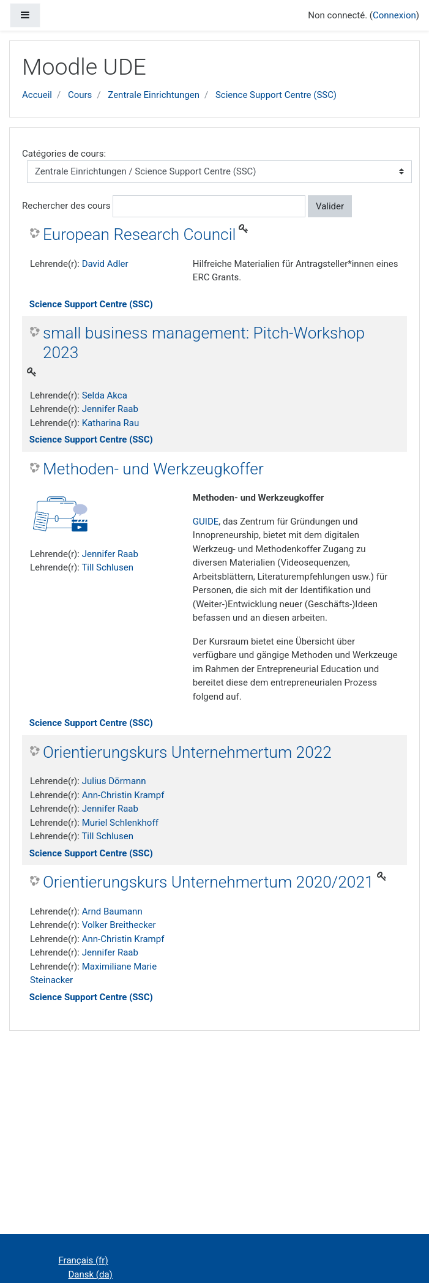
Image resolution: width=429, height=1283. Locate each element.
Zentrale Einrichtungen (154, 94)
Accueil (37, 94)
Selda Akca (104, 395)
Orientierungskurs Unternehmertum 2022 (187, 752)
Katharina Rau (110, 422)
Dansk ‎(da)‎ (91, 1274)
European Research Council (139, 234)
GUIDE (205, 521)
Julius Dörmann (114, 781)
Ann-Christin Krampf (123, 795)
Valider (330, 206)
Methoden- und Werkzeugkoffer (153, 469)
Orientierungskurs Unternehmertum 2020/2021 (208, 882)
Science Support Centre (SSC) (276, 94)
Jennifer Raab (110, 408)
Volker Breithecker (119, 924)
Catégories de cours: (64, 153)
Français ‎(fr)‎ (83, 1260)
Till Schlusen (107, 567)
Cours (80, 94)
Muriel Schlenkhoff (120, 822)
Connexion (394, 15)
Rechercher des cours (66, 205)
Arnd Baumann (112, 911)
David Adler (105, 263)
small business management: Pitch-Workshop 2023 (204, 343)
